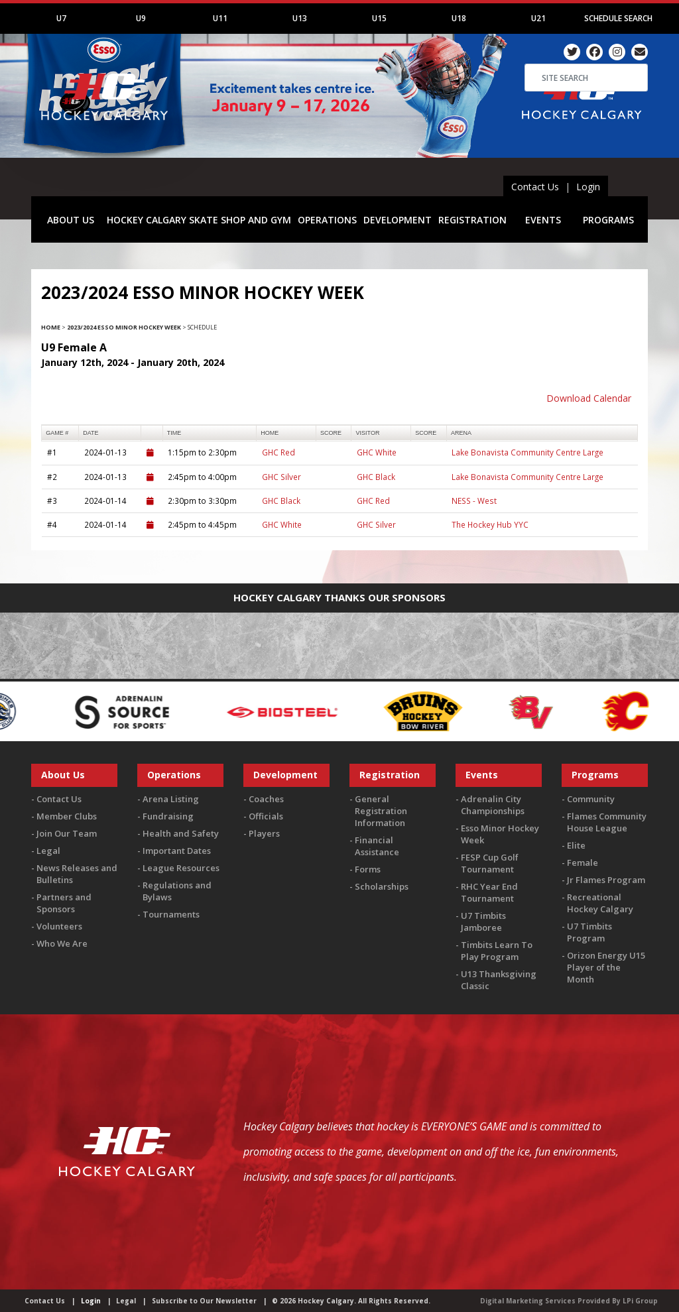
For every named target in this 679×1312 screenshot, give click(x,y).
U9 (141, 18)
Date (90, 433)
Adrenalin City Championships (493, 805)
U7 (61, 18)
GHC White (377, 452)
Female (582, 862)
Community (591, 799)
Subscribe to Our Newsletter (204, 1300)
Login (588, 186)
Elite (576, 845)
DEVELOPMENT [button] (397, 219)
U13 (299, 18)
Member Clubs (66, 816)
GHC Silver (281, 476)
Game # (57, 433)
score (330, 433)
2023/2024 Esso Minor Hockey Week (124, 327)
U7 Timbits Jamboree (483, 921)
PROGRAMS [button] (608, 219)
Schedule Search (618, 18)
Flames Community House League (607, 822)
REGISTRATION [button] (472, 219)
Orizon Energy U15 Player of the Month (606, 967)
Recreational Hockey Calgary (600, 903)
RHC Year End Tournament (489, 892)
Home (50, 327)
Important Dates (177, 851)
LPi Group (640, 1300)
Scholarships (381, 886)
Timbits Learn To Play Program (496, 951)
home (269, 433)
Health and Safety (181, 833)
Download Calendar (588, 398)
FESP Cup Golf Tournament (490, 863)
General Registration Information (381, 811)
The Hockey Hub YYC (490, 524)
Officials (266, 816)
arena (461, 433)
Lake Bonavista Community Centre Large (527, 452)
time (174, 433)
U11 (220, 18)
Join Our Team (66, 833)
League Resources (181, 868)
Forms (368, 869)
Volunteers (59, 926)
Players (264, 833)
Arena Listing (171, 799)
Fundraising (168, 816)
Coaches (266, 799)
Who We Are (62, 943)
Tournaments (171, 914)
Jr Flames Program (606, 880)
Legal (48, 851)
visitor (368, 433)
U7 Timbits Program (589, 932)
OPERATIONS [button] (327, 219)
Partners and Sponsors (64, 903)
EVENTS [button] (543, 219)
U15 (379, 18)
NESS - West (474, 500)
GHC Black (376, 476)
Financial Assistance (377, 846)
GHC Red (278, 452)
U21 (538, 18)
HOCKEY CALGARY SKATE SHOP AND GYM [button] (199, 219)
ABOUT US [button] (70, 219)
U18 (459, 18)
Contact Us (535, 186)
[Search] (586, 77)
